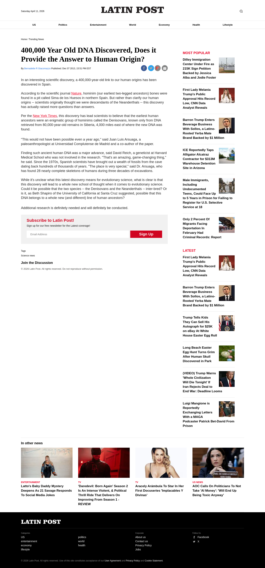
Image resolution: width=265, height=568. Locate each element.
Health (196, 24)
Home (24, 39)
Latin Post (132, 10)
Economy (164, 24)
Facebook (203, 537)
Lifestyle (228, 24)
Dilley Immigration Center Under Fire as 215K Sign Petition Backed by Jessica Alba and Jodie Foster (199, 68)
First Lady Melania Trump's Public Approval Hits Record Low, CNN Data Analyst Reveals (199, 98)
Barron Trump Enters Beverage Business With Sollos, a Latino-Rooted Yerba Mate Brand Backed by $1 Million (203, 129)
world (81, 541)
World (132, 24)
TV (79, 482)
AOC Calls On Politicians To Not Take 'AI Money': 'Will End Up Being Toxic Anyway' (216, 490)
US (34, 24)
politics (82, 537)
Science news (28, 255)
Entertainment (98, 24)
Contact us (141, 541)
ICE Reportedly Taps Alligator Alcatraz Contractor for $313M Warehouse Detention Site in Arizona (199, 159)
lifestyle (25, 549)
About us (140, 537)
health (81, 545)
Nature (76, 93)
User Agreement (113, 560)
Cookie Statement (154, 560)
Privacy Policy (143, 545)
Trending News (36, 39)
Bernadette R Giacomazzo (37, 68)
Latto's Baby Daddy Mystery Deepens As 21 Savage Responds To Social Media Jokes (46, 490)
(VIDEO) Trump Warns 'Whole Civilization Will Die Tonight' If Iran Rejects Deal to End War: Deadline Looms (202, 382)
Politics (62, 24)
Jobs (138, 549)
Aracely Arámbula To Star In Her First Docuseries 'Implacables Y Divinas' (159, 490)
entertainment (29, 541)
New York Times (45, 116)
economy (26, 545)
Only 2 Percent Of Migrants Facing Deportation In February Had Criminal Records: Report (202, 228)
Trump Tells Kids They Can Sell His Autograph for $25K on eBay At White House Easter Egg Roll (200, 326)
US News (197, 482)
